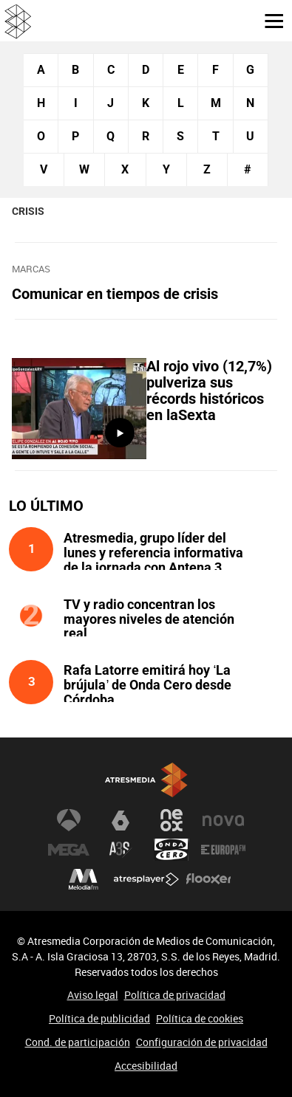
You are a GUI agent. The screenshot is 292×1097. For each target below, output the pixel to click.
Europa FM (223, 850)
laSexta (120, 820)
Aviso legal (92, 995)
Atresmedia (146, 780)
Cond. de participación (77, 1042)
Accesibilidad (146, 1066)
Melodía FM (83, 879)
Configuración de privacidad (202, 1042)
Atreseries (120, 850)
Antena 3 (69, 820)
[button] (268, 20)
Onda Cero (171, 850)
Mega (69, 850)
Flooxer (208, 879)
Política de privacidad (174, 995)
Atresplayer (146, 879)
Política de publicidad (99, 1018)
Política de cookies (199, 1018)
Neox (171, 820)
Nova (223, 820)
